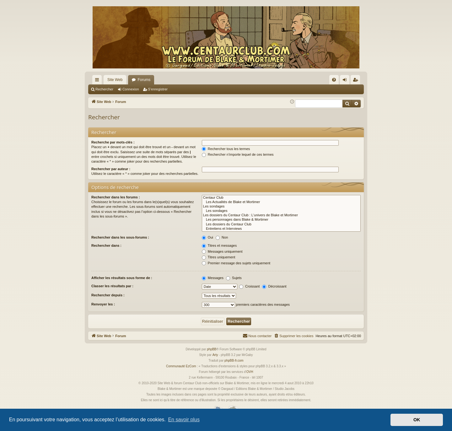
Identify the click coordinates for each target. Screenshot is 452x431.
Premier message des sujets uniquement (236, 263)
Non (222, 237)
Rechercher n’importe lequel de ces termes (238, 154)
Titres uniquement (218, 257)
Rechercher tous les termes (226, 149)
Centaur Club (281, 198)
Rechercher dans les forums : (115, 197)
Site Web (114, 80)
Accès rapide (98, 81)
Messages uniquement (222, 251)
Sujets (234, 278)
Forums (143, 80)
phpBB (211, 349)
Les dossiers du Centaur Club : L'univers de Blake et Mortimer (281, 215)
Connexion (130, 89)
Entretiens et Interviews (281, 229)
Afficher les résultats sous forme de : (121, 278)
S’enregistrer (158, 89)
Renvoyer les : (103, 304)
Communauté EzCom (181, 366)
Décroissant (274, 286)
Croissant (249, 286)
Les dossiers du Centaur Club (281, 224)
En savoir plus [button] (184, 419)
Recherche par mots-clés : (113, 142)
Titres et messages (219, 245)
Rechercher (104, 89)
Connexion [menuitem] (346, 81)
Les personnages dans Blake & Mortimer (281, 220)
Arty (215, 355)
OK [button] (416, 419)
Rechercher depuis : (108, 295)
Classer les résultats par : (112, 286)
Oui (207, 237)
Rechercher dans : (106, 245)
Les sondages (281, 206)
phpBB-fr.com (234, 360)
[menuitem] (334, 79)
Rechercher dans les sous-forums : (120, 237)
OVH (249, 372)
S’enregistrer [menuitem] (356, 81)
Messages (212, 278)
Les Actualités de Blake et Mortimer (281, 202)
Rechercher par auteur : (110, 169)
